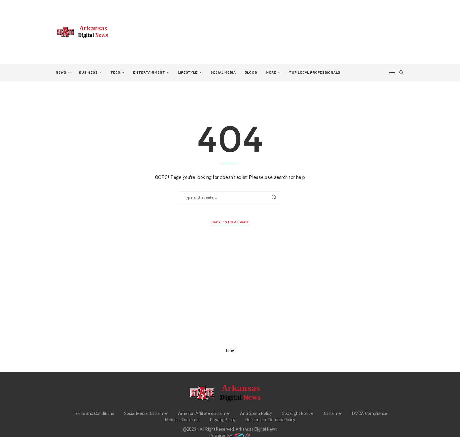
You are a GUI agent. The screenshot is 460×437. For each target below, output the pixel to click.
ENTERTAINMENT (149, 72)
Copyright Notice (297, 413)
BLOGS (251, 72)
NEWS (61, 72)
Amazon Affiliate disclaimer (204, 413)
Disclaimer (332, 413)
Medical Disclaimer (182, 419)
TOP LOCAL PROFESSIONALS (314, 72)
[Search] (401, 72)
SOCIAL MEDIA (223, 72)
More (271, 72)
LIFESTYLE (188, 72)
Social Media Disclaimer (146, 413)
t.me (230, 350)
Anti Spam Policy (256, 413)
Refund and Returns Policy (270, 419)
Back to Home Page (230, 222)
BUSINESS (88, 72)
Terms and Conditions (93, 413)
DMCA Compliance (369, 413)
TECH (115, 72)
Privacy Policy (223, 419)
